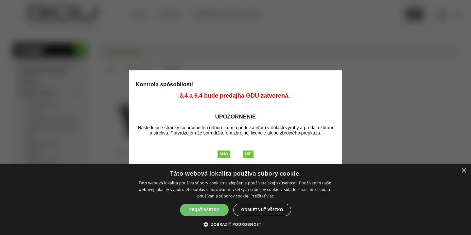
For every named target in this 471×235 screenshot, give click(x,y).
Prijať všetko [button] (204, 209)
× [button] (463, 170)
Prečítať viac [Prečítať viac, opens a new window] (262, 196)
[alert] (235, 199)
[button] (235, 224)
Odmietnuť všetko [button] (262, 209)
